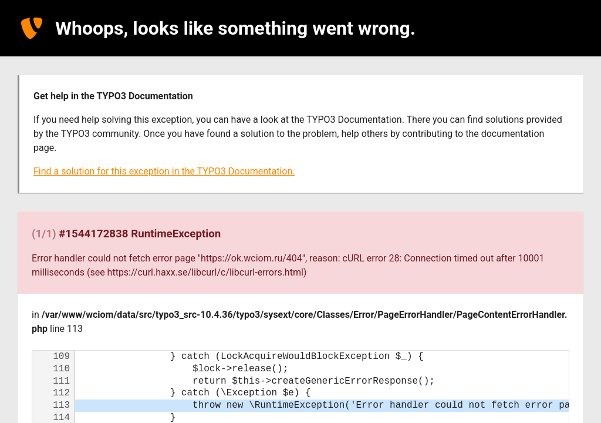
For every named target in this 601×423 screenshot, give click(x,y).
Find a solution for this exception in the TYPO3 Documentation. (164, 171)
